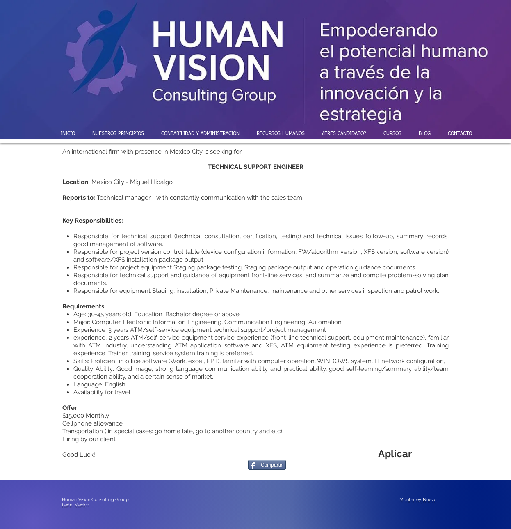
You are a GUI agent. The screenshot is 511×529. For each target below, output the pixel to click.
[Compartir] (267, 465)
